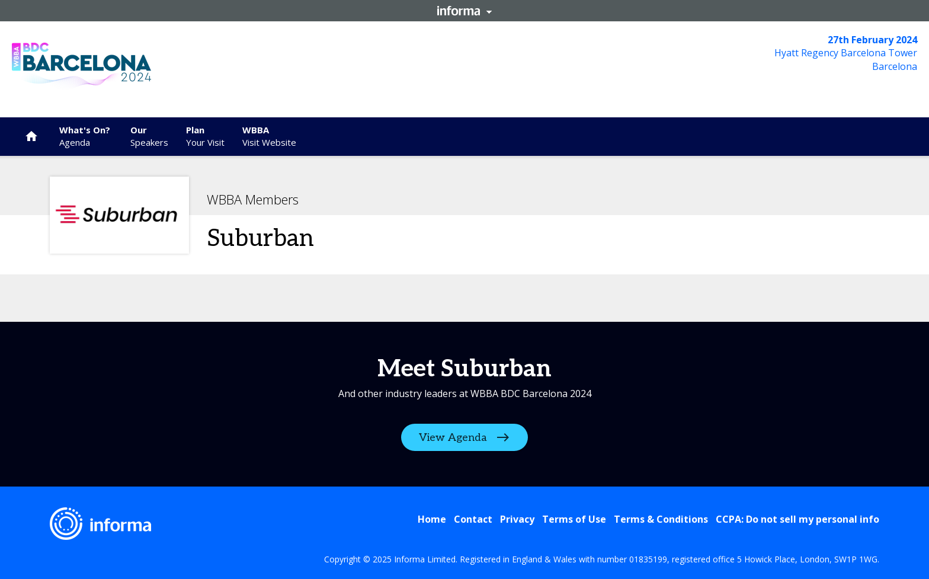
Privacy (517, 519)
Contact (473, 519)
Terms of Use (574, 519)
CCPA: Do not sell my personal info (797, 519)
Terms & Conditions (661, 519)
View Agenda (453, 437)
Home (432, 519)
